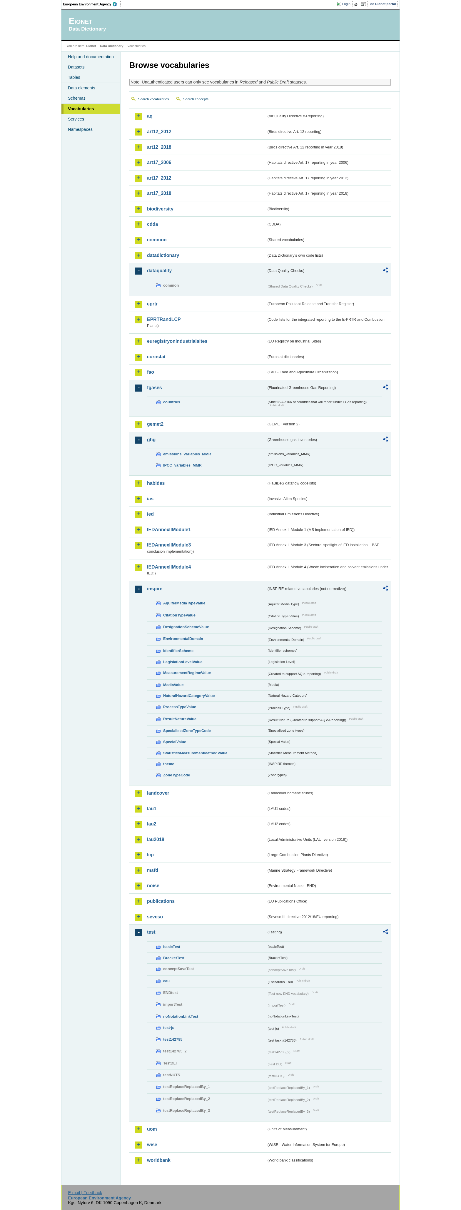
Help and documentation (91, 56)
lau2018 (155, 839)
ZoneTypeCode (176, 775)
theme (168, 764)
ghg (151, 439)
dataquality (159, 270)
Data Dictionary (111, 46)
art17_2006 (159, 162)
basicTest (171, 947)
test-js (168, 1027)
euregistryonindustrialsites (177, 341)
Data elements (81, 88)
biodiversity (160, 208)
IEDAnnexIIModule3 (169, 544)
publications (161, 901)
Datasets (76, 67)
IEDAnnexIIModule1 (169, 529)
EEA (92, 4)
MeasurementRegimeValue (187, 673)
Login (346, 4)
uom (152, 1129)
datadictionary (163, 255)
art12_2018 (159, 147)
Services (76, 119)
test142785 (172, 1039)
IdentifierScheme (178, 651)
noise (153, 885)
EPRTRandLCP (164, 319)
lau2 (151, 823)
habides (156, 483)
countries (171, 402)
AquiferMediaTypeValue (184, 603)
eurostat (156, 356)
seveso (155, 916)
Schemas (77, 98)
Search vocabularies (153, 99)
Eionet (91, 46)
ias (150, 498)
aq (150, 115)
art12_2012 (159, 131)
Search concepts (195, 99)
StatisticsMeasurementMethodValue (195, 753)
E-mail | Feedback (85, 1192)
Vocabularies (81, 108)
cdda (152, 224)
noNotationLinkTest (180, 1016)
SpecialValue (174, 742)
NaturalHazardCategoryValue (189, 695)
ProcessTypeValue (179, 707)
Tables (74, 77)
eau (166, 981)
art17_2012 (159, 178)
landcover (158, 792)
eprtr (152, 303)
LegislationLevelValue (183, 662)
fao (150, 372)
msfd (152, 870)
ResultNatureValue (179, 719)
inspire (154, 588)
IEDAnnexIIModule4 (169, 566)
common (157, 239)
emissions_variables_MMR (187, 454)
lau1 (151, 808)
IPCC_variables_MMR (182, 465)
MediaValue (173, 685)
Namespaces (80, 129)
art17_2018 (159, 193)
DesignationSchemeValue (186, 627)
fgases (154, 387)
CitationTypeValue (179, 615)
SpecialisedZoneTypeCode (187, 730)
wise (152, 1144)
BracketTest (173, 958)
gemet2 (155, 424)
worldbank (159, 1160)
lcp (150, 854)
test (151, 932)
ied (150, 514)
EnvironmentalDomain (183, 638)
